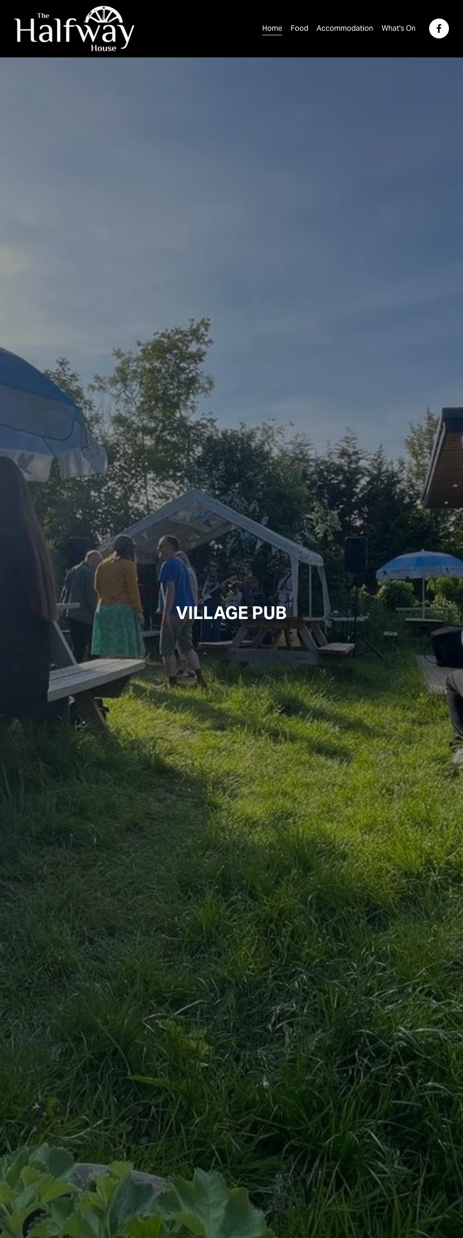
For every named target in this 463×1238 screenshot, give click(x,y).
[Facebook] (439, 28)
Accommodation (345, 28)
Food (299, 28)
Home (272, 28)
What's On (399, 28)
